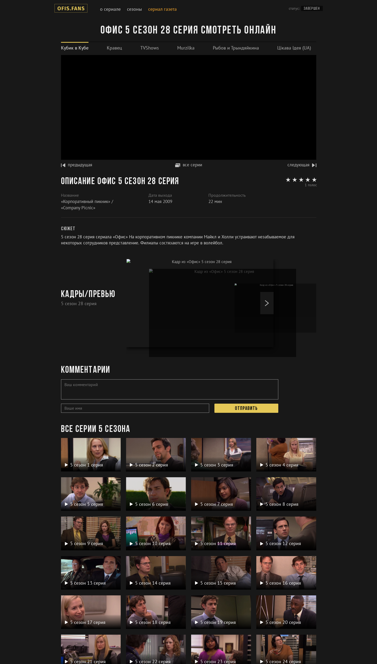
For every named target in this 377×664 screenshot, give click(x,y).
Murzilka (186, 48)
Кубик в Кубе (74, 48)
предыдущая (76, 165)
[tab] (74, 48)
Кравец (114, 48)
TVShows (149, 48)
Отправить (246, 408)
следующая (301, 165)
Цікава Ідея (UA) (294, 48)
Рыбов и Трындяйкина (236, 48)
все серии (188, 165)
